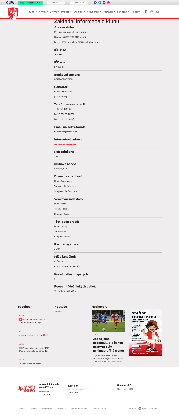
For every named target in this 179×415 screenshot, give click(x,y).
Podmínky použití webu (79, 408)
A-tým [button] (42, 11)
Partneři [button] (108, 11)
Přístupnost (62, 408)
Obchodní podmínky (99, 408)
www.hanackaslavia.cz (65, 144)
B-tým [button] (53, 11)
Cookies (22, 408)
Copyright (33, 408)
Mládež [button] (65, 11)
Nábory (135, 11)
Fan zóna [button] (122, 11)
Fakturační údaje (47, 408)
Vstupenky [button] (93, 11)
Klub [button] (32, 11)
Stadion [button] (78, 11)
